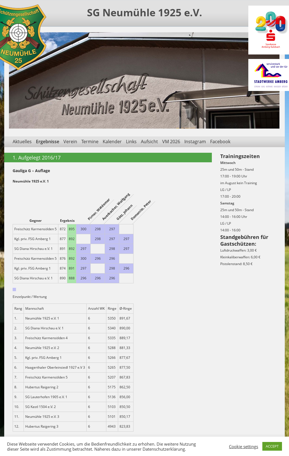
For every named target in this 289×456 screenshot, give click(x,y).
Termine (89, 141)
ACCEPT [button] (272, 446)
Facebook (220, 141)
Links (131, 141)
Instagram (195, 141)
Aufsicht (149, 141)
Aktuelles (22, 141)
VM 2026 (171, 141)
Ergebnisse (47, 141)
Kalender (112, 141)
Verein (70, 141)
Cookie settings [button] (243, 446)
